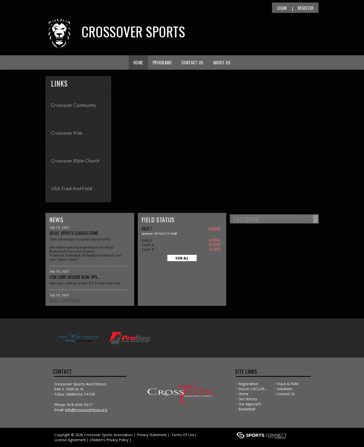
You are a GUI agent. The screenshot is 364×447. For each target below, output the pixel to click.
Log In (140, 439)
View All (181, 258)
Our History (247, 398)
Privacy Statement (152, 434)
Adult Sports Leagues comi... (74, 233)
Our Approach (249, 404)
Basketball (246, 409)
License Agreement (70, 439)
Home (138, 62)
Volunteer (284, 388)
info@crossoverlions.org (86, 409)
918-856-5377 (80, 404)
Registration (248, 383)
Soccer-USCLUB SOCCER (251, 388)
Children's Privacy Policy (108, 439)
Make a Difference (64, 301)
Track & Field (287, 383)
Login (282, 8)
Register (305, 8)
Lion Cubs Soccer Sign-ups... (74, 277)
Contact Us (192, 62)
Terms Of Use (182, 434)
